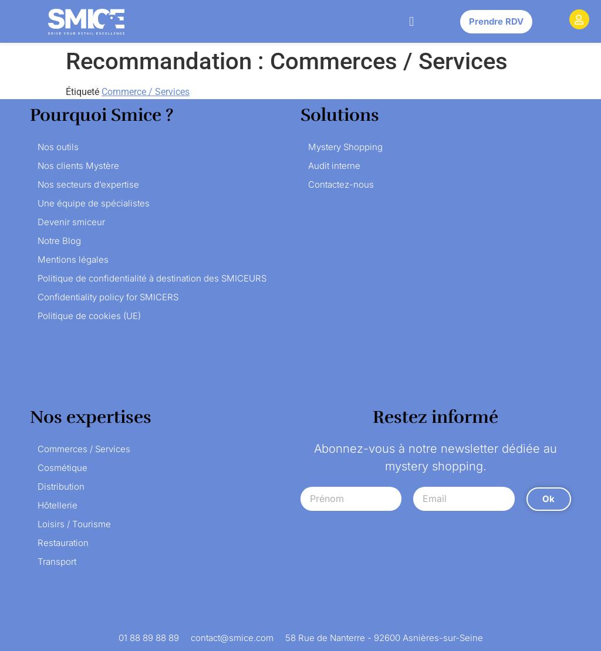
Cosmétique (62, 467)
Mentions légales (73, 259)
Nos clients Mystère (78, 165)
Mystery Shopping (345, 146)
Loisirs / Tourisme (74, 524)
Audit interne (334, 165)
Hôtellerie (57, 505)
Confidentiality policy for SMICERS (108, 297)
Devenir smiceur (71, 222)
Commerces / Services (84, 449)
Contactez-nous (341, 184)
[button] (411, 21)
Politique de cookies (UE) (89, 315)
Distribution (61, 486)
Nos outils (58, 146)
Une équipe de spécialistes (94, 203)
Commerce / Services (146, 91)
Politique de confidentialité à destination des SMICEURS (152, 278)
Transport (57, 561)
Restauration (63, 542)
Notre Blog (59, 240)
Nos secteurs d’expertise (88, 184)
